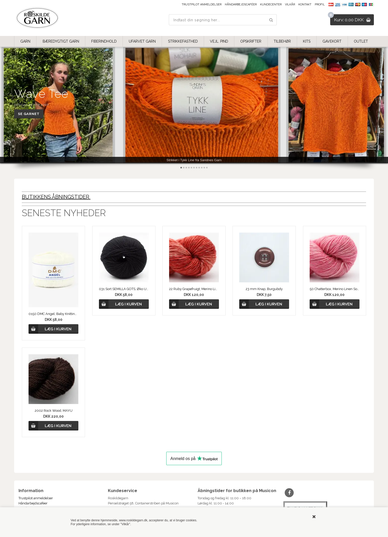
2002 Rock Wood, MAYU (53, 411)
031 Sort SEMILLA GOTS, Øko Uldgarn (124, 289)
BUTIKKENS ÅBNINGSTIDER (56, 197)
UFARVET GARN (142, 41)
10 (204, 167)
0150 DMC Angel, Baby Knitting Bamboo (53, 314)
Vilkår (290, 4)
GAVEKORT (331, 41)
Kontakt (304, 4)
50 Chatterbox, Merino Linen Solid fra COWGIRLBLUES (334, 289)
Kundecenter (271, 4)
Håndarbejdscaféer (241, 4)
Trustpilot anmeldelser (201, 4)
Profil (320, 4)
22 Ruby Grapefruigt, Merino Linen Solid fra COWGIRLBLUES (194, 289)
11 (207, 167)
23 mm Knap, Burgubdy (264, 289)
